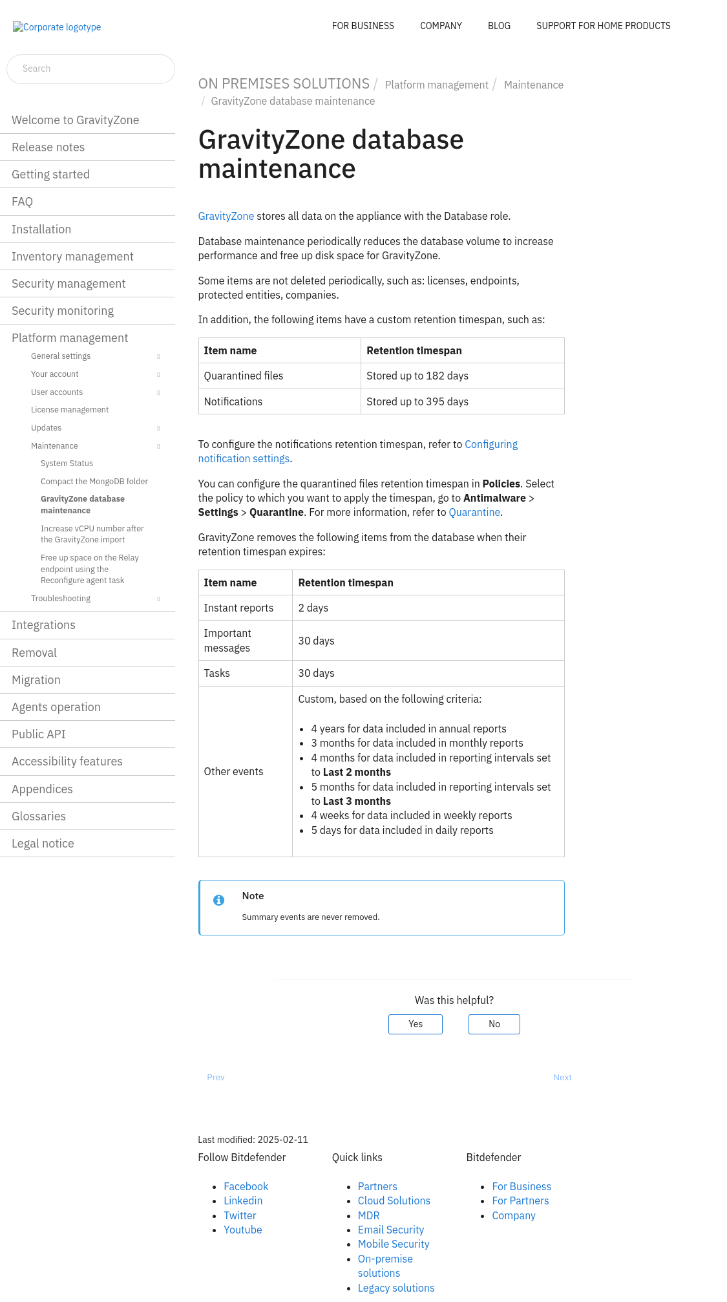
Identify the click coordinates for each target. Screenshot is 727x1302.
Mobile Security (394, 1243)
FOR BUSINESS (363, 26)
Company (514, 1215)
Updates (97, 429)
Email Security (391, 1229)
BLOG (499, 26)
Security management (69, 283)
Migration (36, 679)
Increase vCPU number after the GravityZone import (92, 534)
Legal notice (43, 843)
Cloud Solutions (394, 1200)
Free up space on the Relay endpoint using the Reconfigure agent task (90, 568)
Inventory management (73, 256)
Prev (215, 1077)
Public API (39, 734)
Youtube (243, 1229)
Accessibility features (67, 761)
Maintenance (97, 447)
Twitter (240, 1215)
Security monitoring (63, 310)
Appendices (42, 789)
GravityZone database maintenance (83, 504)
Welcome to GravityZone (76, 119)
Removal (34, 652)
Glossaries (39, 816)
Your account (97, 375)
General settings (97, 357)
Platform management (70, 337)
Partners (377, 1186)
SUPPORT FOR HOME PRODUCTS (603, 26)
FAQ (22, 201)
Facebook (246, 1186)
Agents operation (56, 706)
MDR (369, 1215)
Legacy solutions (396, 1287)
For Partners (520, 1200)
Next (562, 1077)
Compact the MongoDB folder (94, 481)
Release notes (48, 147)
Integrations (44, 624)
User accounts (97, 393)
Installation (41, 229)
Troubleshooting (97, 599)
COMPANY (441, 26)
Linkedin (243, 1200)
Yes (415, 1024)
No (494, 1024)
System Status (67, 463)
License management (70, 409)
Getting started (51, 174)
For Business (521, 1186)
